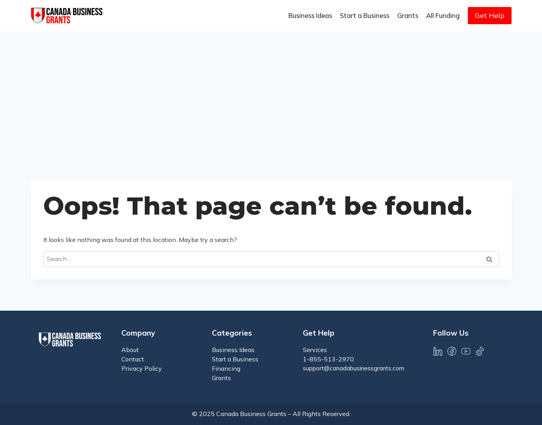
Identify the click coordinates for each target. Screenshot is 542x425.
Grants (407, 15)
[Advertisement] (271, 89)
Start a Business (364, 15)
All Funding (443, 15)
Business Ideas (310, 15)
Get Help (490, 15)
